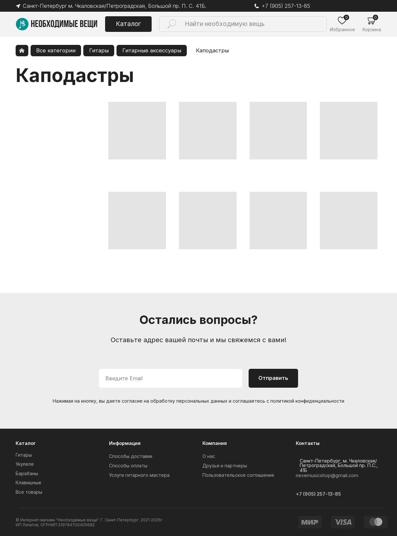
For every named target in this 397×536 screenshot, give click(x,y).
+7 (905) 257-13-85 (286, 6)
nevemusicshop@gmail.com (327, 475)
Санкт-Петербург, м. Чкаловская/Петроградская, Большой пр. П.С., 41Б (339, 465)
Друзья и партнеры (224, 465)
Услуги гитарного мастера (139, 475)
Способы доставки (130, 456)
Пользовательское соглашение (238, 475)
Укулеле (25, 464)
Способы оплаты (128, 465)
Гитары (24, 455)
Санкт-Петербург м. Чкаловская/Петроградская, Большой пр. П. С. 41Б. (119, 6)
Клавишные (28, 482)
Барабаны (27, 473)
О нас (208, 456)
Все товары (29, 492)
